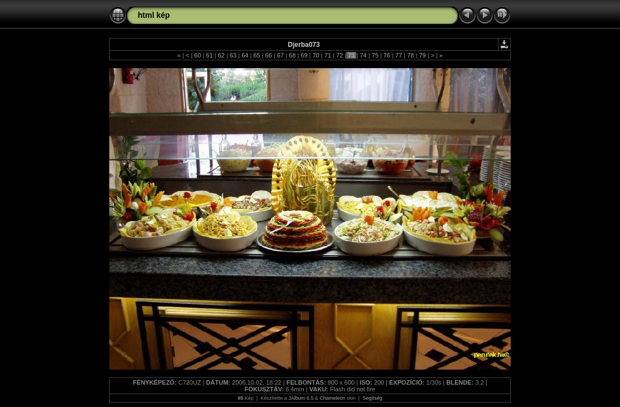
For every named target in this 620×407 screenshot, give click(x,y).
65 (256, 55)
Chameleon (332, 398)
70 (316, 55)
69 (304, 55)
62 (221, 55)
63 (233, 55)
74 (363, 55)
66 (269, 55)
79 (422, 55)
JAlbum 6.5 (300, 398)
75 (375, 55)
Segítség (372, 398)
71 (328, 55)
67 (280, 55)
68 (292, 55)
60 (197, 55)
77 (399, 55)
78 (410, 55)
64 (245, 55)
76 (387, 55)
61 (209, 55)
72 (340, 55)
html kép (154, 15)
